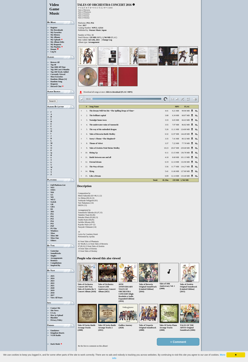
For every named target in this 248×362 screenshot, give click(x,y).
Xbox (53, 233)
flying (91, 171)
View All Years (56, 298)
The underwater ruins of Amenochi (103, 125)
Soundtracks (56, 253)
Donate (55, 49)
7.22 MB (175, 143)
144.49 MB (185, 134)
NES (52, 187)
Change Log (107, 40)
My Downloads (57, 30)
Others (53, 240)
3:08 (166, 115)
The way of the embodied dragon (102, 129)
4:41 (166, 111)
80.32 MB (186, 139)
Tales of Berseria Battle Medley (102, 134)
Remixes (54, 260)
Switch (53, 202)
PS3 (52, 219)
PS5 (52, 223)
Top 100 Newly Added (60, 72)
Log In (53, 52)
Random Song (56, 81)
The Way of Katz (96, 167)
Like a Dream (95, 176)
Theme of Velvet (96, 143)
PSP (52, 226)
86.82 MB (186, 125)
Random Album (57, 79)
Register (54, 27)
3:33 (166, 120)
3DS (52, 211)
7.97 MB (175, 125)
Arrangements (56, 258)
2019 (52, 290)
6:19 (166, 162)
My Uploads (57, 40)
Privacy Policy (56, 320)
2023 (52, 281)
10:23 (166, 148)
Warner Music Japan (97, 30)
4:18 (166, 157)
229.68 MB (185, 148)
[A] (65, 79)
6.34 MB (175, 115)
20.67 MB (175, 148)
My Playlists (57, 47)
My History (55, 35)
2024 (52, 278)
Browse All (55, 62)
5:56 (166, 167)
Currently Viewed (58, 74)
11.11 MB (175, 129)
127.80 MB (185, 171)
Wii (52, 197)
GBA (53, 207)
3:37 (166, 143)
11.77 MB (175, 167)
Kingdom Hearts (57, 333)
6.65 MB (175, 120)
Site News (55, 310)
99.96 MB (186, 111)
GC (52, 195)
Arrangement (93, 42)
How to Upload (57, 315)
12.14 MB (175, 162)
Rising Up (93, 153)
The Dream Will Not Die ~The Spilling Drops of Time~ (111, 111)
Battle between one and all (100, 157)
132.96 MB (185, 162)
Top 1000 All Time (58, 67)
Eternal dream (95, 162)
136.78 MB (185, 153)
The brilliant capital (97, 115)
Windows (54, 231)
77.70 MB (186, 143)
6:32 (166, 134)
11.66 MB (175, 171)
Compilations (56, 263)
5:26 (166, 129)
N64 (52, 192)
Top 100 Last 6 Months (60, 69)
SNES (53, 190)
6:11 (166, 153)
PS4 (52, 221)
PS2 (52, 216)
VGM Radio (56, 335)
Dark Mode (56, 344)
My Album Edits (57, 42)
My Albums (55, 37)
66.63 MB (186, 120)
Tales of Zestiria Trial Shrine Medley (104, 148)
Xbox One (55, 238)
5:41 (166, 171)
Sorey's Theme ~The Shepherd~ (102, 139)
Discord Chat (57, 86)
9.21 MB (175, 111)
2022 (52, 283)
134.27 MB (185, 167)
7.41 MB (175, 139)
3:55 (166, 125)
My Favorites (56, 32)
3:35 (166, 139)
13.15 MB (175, 153)
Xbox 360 (54, 236)
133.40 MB (185, 176)
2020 (52, 288)
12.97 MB (175, 134)
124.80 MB (185, 129)
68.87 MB (186, 115)
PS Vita (54, 228)
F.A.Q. (53, 313)
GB (52, 204)
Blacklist (54, 318)
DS (52, 209)
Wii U (53, 199)
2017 (52, 295)
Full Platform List (58, 185)
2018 (52, 293)
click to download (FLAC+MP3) (119, 92)
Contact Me (55, 308)
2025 (52, 276)
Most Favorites (57, 77)
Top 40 (53, 65)
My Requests (56, 44)
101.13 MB (185, 157)
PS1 (52, 214)
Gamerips (55, 251)
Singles (53, 256)
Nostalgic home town (98, 120)
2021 (52, 285)
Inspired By (55, 265)
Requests (54, 84)
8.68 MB (175, 157)
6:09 (166, 176)
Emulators (55, 330)
